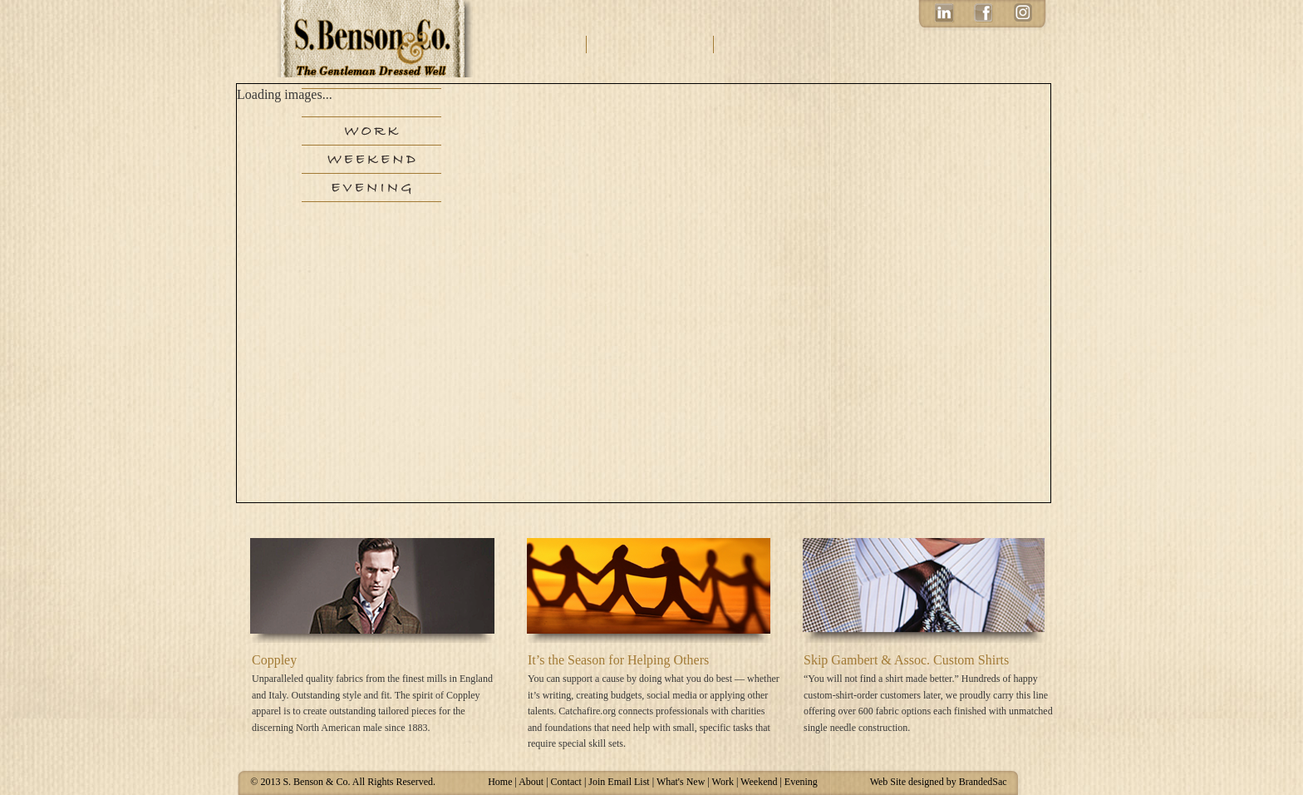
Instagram (1022, 15)
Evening (371, 188)
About (545, 44)
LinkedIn (943, 15)
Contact (652, 44)
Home (500, 782)
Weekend (371, 160)
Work (371, 131)
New (371, 102)
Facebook (983, 15)
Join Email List (618, 782)
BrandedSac (983, 782)
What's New (680, 782)
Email (801, 44)
